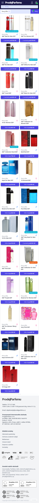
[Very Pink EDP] (29, 313)
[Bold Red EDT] (29, 139)
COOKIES (34, 500)
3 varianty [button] (10, 69)
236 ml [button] (10, 332)
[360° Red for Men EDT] (10, 23)
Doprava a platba (7, 444)
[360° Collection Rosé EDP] (10, 139)
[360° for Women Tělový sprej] (10, 313)
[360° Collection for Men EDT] (29, 254)
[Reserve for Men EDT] (10, 196)
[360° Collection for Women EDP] (29, 108)
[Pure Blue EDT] (29, 196)
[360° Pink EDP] (10, 254)
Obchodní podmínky (8, 434)
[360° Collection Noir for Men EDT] (29, 343)
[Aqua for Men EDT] (10, 167)
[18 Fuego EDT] (10, 374)
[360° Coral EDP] (10, 80)
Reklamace (5, 439)
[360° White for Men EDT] (29, 52)
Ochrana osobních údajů (10, 437)
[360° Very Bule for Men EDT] (29, 224)
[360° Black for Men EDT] (29, 80)
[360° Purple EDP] (10, 285)
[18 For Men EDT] (10, 224)
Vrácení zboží (6, 442)
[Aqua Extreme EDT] (10, 343)
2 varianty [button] (10, 40)
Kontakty (5, 447)
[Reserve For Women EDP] (29, 285)
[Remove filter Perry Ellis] (9, 11)
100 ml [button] (29, 69)
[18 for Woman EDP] (10, 108)
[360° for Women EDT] (29, 23)
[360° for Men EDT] (10, 52)
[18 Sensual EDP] (29, 167)
